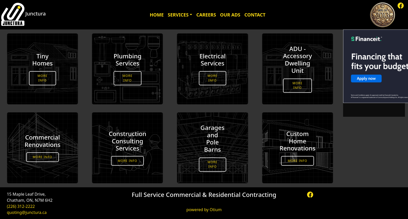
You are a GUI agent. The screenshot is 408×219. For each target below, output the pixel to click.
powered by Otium (204, 209)
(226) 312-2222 (21, 206)
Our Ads (230, 15)
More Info (42, 78)
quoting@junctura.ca (27, 212)
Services (178, 15)
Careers (206, 15)
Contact (254, 15)
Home (157, 15)
